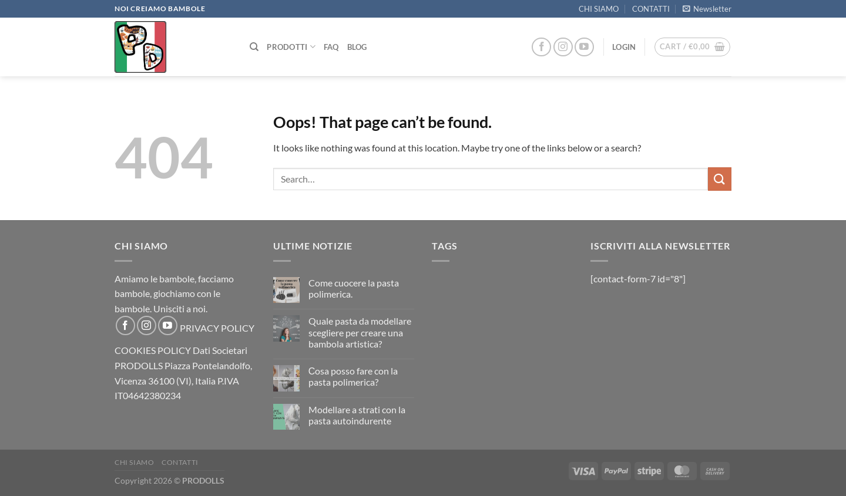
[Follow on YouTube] (584, 47)
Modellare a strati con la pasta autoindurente (356, 415)
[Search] (254, 47)
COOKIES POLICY (153, 350)
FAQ (331, 47)
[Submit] (719, 178)
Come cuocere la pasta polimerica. (353, 288)
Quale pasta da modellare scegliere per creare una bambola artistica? (359, 332)
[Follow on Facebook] (541, 47)
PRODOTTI (291, 46)
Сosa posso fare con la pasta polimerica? (353, 376)
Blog (357, 47)
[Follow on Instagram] (563, 47)
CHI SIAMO (599, 9)
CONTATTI (651, 9)
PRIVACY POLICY (217, 327)
